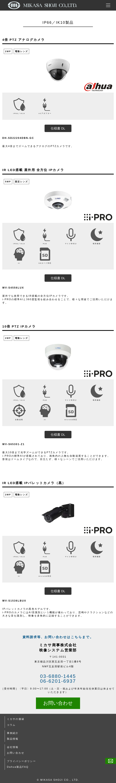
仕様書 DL (58, 128)
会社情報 (13, 747)
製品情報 (13, 739)
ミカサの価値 (15, 719)
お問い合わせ (58, 703)
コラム (11, 725)
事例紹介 (13, 733)
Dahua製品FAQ (18, 767)
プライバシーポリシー (21, 761)
